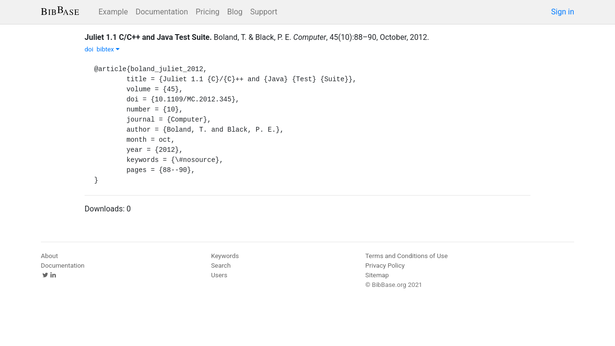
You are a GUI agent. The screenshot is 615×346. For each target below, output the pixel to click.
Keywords (225, 256)
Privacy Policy (385, 265)
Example (113, 11)
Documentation (161, 11)
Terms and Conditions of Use (406, 256)
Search (221, 265)
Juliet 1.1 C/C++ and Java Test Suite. (148, 37)
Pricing (208, 11)
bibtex (108, 49)
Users (219, 275)
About (49, 256)
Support (263, 11)
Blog (235, 11)
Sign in (562, 11)
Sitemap (377, 275)
